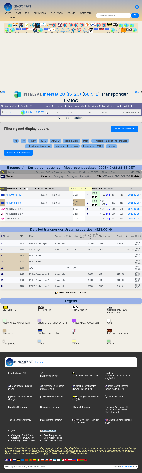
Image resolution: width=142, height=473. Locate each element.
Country (45, 176)
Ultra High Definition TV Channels (85, 421)
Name (9, 176)
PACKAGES (57, 13)
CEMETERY (86, 13)
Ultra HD (55, 141)
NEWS (7, 13)
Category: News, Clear (22, 438)
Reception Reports (49, 407)
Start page (24, 362)
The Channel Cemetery (19, 420)
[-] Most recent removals (38, 146)
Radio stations (71, 141)
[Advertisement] (71, 61)
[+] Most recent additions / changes (110, 141)
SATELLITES (22, 13)
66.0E (138, 92)
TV (23, 141)
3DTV (43, 141)
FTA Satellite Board (52, 440)
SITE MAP (9, 17)
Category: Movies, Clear (23, 440)
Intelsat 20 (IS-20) (62, 94)
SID (99, 176)
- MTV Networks (119, 409)
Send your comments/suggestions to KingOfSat (117, 376)
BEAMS (71, 13)
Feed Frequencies (52, 435)
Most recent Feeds (52, 438)
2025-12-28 (134, 194)
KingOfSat (127, 466)
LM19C (51, 188)
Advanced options (124, 129)
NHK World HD (13, 194)
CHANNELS (40, 13)
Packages (109, 407)
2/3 (100, 188)
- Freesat (114, 412)
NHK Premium (13, 202)
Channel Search (114, 396)
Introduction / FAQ (17, 373)
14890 (95, 188)
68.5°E (91, 94)
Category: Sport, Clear (22, 435)
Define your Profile (49, 374)
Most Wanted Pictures (51, 420)
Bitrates (111, 146)
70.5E (4, 92)
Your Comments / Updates (73, 292)
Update (135, 176)
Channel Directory (81, 407)
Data (85, 141)
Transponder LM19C (93, 146)
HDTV (33, 141)
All (16, 141)
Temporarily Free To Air (66, 146)
